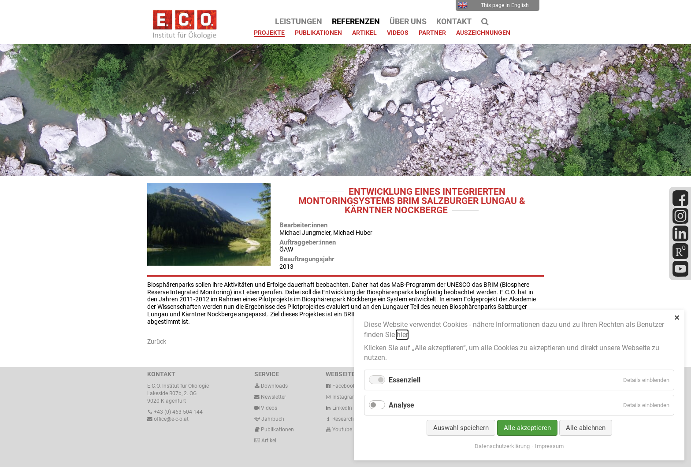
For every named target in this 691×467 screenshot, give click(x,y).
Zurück (156, 341)
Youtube (339, 429)
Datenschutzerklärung (502, 446)
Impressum (549, 446)
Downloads (271, 386)
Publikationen (277, 429)
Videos (269, 408)
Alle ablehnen (586, 428)
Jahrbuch (269, 419)
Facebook (341, 386)
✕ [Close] (677, 318)
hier (402, 334)
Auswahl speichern (461, 428)
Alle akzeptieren (527, 428)
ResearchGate (345, 419)
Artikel (268, 440)
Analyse (401, 405)
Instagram (341, 397)
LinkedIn (339, 408)
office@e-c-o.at (168, 419)
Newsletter (270, 397)
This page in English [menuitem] (493, 5)
